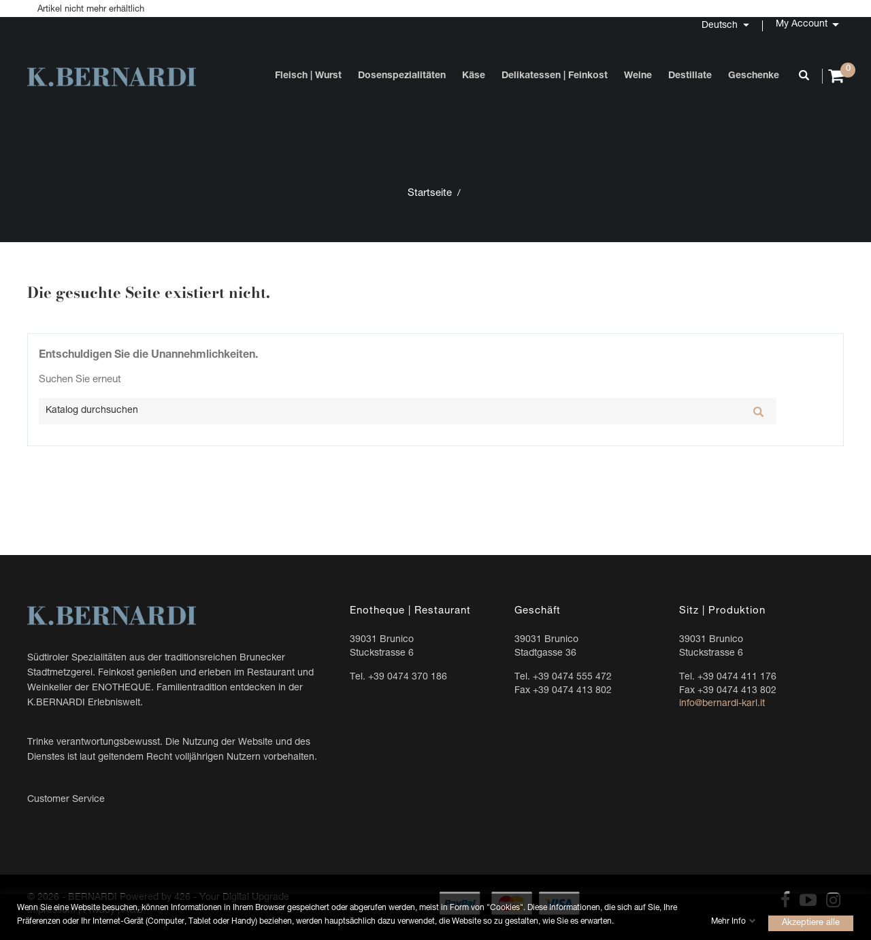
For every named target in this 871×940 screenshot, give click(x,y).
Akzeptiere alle (811, 922)
